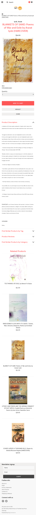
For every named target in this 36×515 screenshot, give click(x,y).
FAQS (3, 485)
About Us (4, 483)
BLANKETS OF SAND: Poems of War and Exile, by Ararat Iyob (18, 367)
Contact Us (4, 491)
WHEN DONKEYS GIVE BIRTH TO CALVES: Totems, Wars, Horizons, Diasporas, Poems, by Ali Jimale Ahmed (18, 326)
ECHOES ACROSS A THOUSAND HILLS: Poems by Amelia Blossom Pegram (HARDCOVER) (18, 449)
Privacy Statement (6, 487)
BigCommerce (12, 512)
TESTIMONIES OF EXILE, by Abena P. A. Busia (18, 283)
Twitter (6, 501)
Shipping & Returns (7, 493)
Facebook (3, 501)
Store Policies (5, 489)
